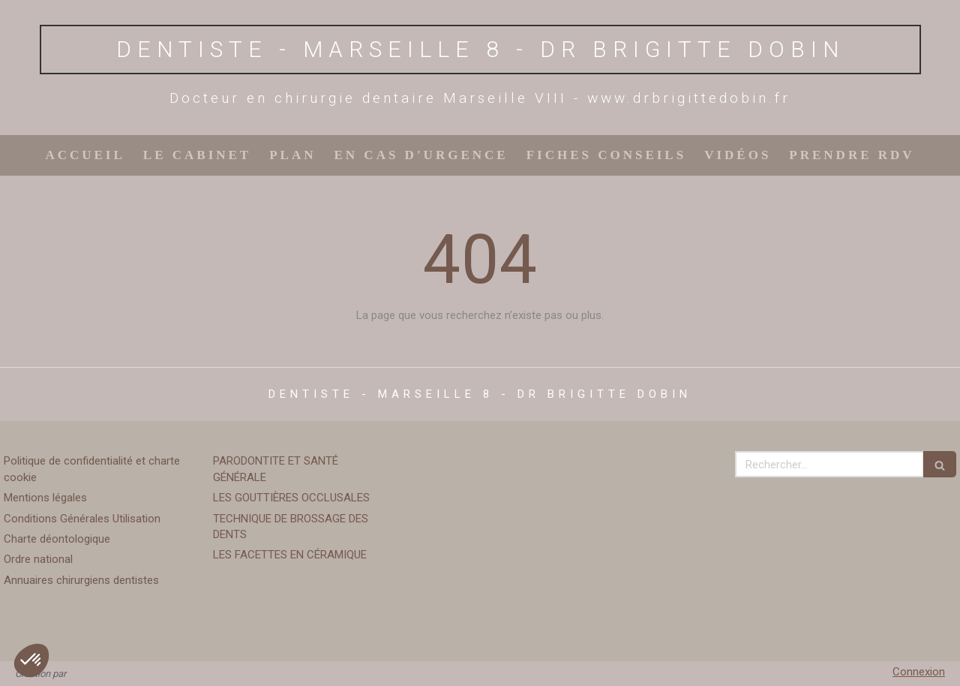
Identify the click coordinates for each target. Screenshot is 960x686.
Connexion (918, 671)
